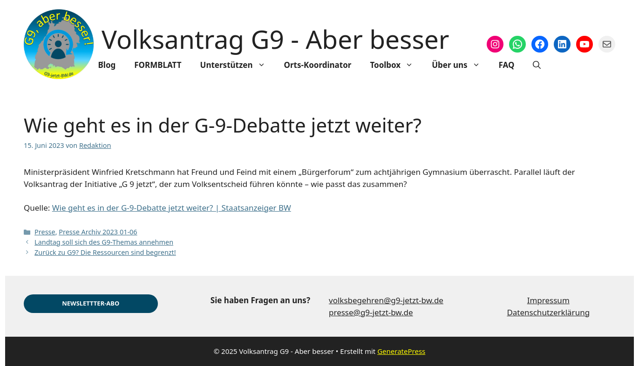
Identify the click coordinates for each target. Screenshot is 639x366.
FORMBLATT (157, 65)
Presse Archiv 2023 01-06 (98, 231)
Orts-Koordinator (318, 65)
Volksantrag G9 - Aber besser (275, 38)
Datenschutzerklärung (548, 312)
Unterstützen (237, 65)
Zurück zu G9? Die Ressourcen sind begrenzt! (105, 252)
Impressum (548, 300)
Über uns (460, 65)
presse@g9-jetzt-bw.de (371, 312)
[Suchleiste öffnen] (536, 65)
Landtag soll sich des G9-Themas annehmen (103, 242)
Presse (44, 231)
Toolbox (396, 65)
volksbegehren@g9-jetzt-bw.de (386, 300)
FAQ (507, 65)
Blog (107, 65)
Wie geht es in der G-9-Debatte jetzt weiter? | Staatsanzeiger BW (171, 207)
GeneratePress (401, 351)
